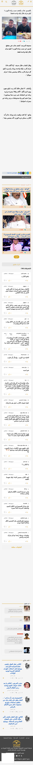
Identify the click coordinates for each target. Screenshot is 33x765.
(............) (21, 625)
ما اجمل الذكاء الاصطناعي (15, 651)
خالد (22, 648)
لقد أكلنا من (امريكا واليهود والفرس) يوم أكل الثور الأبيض (15, 610)
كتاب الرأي (26, 660)
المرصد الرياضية (25, 185)
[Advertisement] (20, 578)
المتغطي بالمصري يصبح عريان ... (14, 629)
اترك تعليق (16, 264)
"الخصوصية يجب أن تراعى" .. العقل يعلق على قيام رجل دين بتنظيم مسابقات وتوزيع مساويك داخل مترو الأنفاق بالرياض (13, 702)
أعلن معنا (15, 738)
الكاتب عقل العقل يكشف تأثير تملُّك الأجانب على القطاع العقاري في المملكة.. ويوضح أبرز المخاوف (13, 720)
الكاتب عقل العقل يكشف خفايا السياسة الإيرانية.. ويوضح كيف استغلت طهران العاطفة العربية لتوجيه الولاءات (13, 668)
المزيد (16, 257)
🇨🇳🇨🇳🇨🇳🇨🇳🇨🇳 (20, 634)
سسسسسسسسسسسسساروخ (16, 617)
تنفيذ (21, 620)
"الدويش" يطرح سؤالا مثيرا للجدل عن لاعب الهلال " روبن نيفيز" (17, 213)
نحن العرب (21, 606)
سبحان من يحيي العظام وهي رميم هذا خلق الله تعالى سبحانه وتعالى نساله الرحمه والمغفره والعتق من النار (14, 640)
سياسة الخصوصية (8, 738)
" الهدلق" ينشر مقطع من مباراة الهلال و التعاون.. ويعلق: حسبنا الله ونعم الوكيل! (17, 190)
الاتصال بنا (21, 738)
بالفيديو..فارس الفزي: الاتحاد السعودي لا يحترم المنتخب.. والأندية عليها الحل (17, 236)
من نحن (27, 738)
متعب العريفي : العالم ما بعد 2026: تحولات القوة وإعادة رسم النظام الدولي (12, 685)
